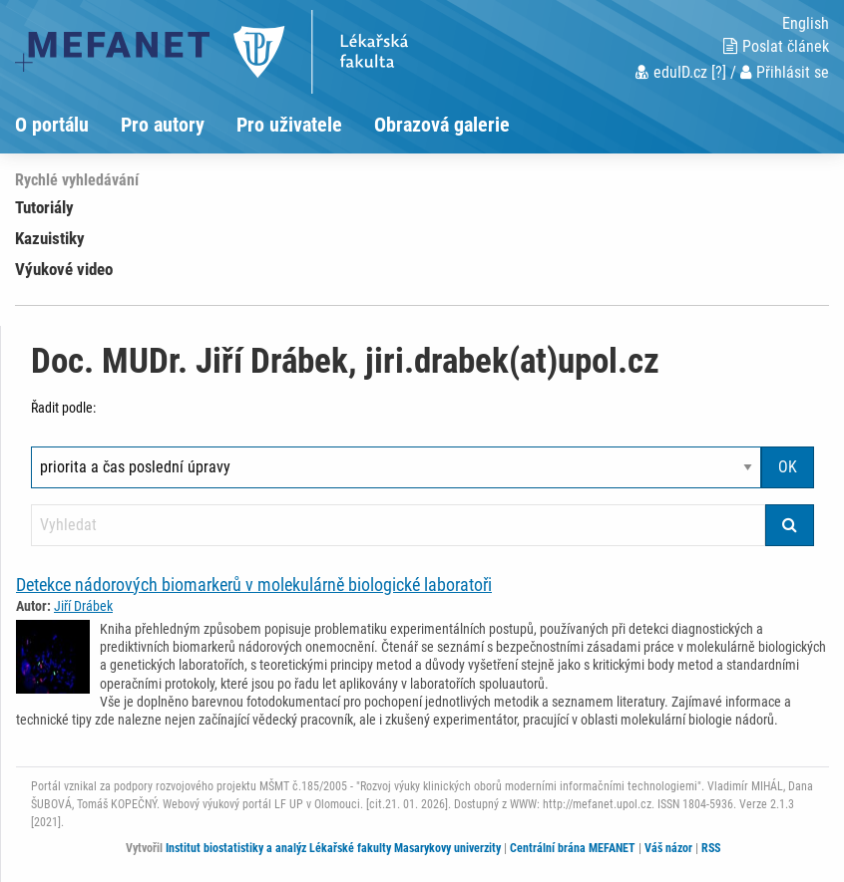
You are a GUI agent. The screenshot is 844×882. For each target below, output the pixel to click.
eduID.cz (671, 72)
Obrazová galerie (442, 125)
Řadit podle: (63, 408)
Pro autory (163, 125)
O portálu (52, 125)
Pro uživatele (289, 125)
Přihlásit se (784, 72)
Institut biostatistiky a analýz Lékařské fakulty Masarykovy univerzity (333, 848)
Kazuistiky (50, 238)
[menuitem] (68, 125)
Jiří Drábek (83, 606)
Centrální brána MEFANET (572, 848)
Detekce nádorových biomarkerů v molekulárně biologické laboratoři (254, 584)
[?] (718, 72)
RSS (710, 848)
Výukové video (64, 269)
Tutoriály (44, 207)
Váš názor (668, 848)
